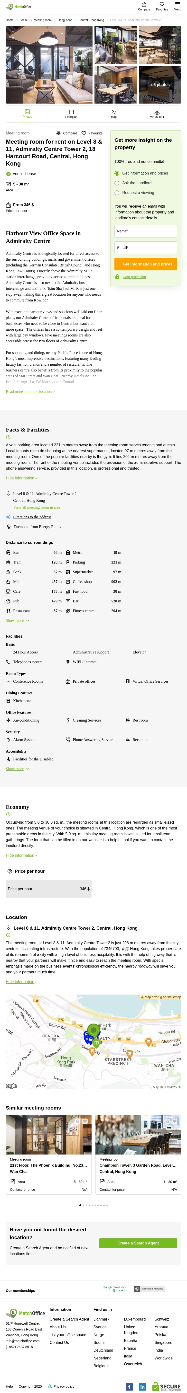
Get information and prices (145, 173)
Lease (24, 20)
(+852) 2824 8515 (19, 1347)
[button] (76, 1121)
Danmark (101, 1319)
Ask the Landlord (136, 183)
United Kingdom (131, 1330)
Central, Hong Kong (91, 20)
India (159, 1350)
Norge (99, 1335)
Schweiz (162, 1319)
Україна (161, 1327)
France (130, 1348)
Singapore (163, 1342)
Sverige (100, 1327)
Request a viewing (138, 192)
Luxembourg (135, 1319)
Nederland (103, 1358)
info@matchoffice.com (22, 1341)
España (130, 1341)
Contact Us (59, 1342)
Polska (160, 1335)
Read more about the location (31, 391)
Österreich (133, 1364)
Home (10, 20)
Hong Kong (65, 20)
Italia (128, 1356)
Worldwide (164, 1358)
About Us (58, 1327)
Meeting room (43, 20)
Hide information (22, 478)
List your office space (68, 1335)
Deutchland (103, 1350)
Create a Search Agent (69, 1319)
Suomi (99, 1342)
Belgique (101, 1366)
